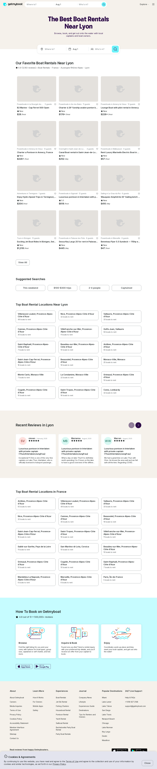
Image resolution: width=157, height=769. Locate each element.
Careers (13, 702)
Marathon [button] (106, 740)
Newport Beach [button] (108, 719)
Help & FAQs (130, 697)
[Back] (131, 425)
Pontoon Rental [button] (62, 715)
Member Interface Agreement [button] (17, 728)
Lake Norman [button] (107, 727)
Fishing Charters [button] (62, 706)
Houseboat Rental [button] (63, 710)
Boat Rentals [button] (61, 697)
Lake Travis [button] (106, 715)
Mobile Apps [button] (38, 706)
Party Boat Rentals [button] (63, 734)
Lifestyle (82, 702)
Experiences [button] (62, 691)
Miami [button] (104, 697)
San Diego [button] (106, 710)
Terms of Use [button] (72, 761)
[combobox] (52, 49)
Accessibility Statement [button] (19, 723)
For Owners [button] (37, 702)
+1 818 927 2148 (131, 702)
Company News (85, 697)
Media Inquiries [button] (16, 706)
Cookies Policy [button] (16, 719)
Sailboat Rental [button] (62, 723)
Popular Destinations (112, 691)
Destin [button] (104, 736)
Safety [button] (35, 710)
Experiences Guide (86, 706)
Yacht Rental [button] (61, 719)
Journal (82, 691)
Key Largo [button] (106, 732)
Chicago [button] (105, 723)
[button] (44, 68)
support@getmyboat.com (135, 706)
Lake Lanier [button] (106, 702)
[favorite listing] (55, 104)
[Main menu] (153, 4)
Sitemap (13, 734)
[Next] (138, 425)
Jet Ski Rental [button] (61, 702)
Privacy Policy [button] (59, 764)
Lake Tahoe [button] (107, 706)
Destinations (84, 710)
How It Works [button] (38, 697)
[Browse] (144, 4)
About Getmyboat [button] (17, 697)
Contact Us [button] (14, 738)
